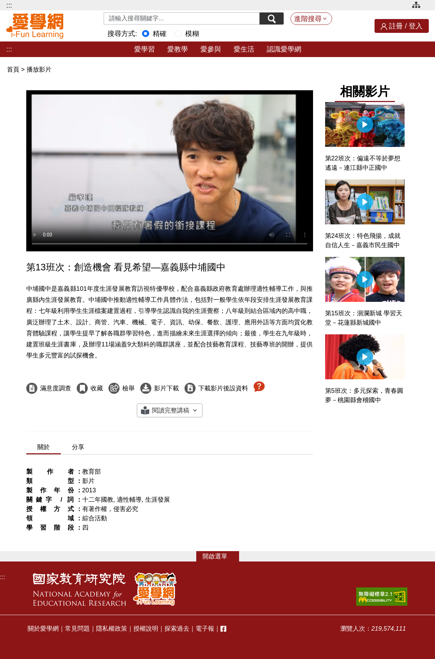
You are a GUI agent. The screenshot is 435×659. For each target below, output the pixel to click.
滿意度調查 (55, 388)
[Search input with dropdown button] (182, 18)
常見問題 (77, 628)
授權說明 (145, 628)
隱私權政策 (111, 628)
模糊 (192, 33)
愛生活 (244, 49)
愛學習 (144, 49)
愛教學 (177, 49)
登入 (416, 26)
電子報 (205, 628)
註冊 (396, 26)
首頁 (14, 69)
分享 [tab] (78, 447)
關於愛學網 (43, 628)
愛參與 (210, 49)
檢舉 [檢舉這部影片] (128, 388)
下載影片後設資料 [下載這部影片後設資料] (223, 388)
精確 (160, 33)
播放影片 (39, 69)
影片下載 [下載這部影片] (166, 388)
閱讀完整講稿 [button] (170, 410)
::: (9, 5)
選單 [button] (221, 556)
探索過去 (176, 628)
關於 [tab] (43, 447)
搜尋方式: (122, 33)
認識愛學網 (284, 49)
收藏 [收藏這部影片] (97, 388)
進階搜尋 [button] (308, 18)
